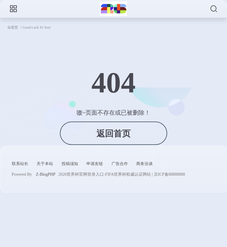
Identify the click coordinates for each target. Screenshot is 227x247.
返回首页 (113, 133)
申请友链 (94, 164)
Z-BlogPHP (45, 174)
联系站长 (20, 164)
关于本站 (45, 164)
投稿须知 (70, 164)
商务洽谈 (144, 164)
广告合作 (119, 164)
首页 (14, 27)
